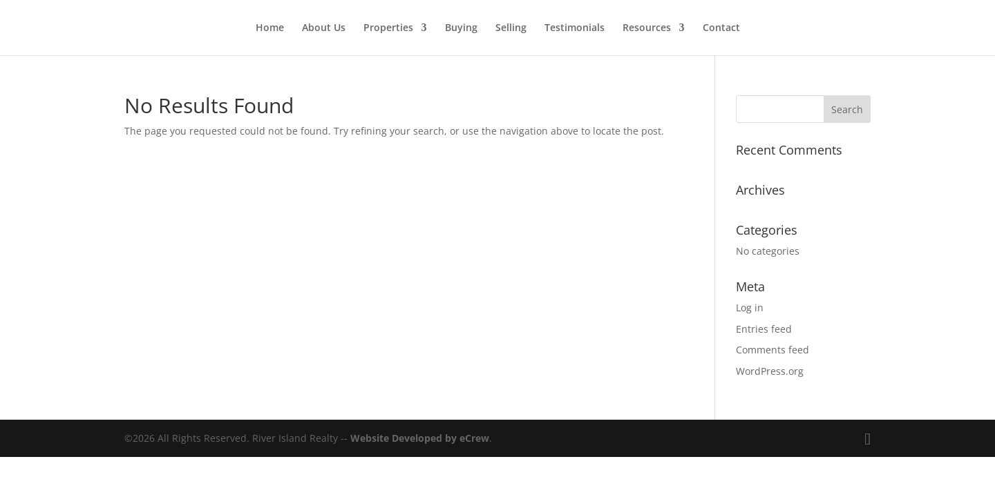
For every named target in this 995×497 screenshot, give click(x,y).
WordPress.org (770, 371)
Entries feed (764, 328)
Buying (461, 28)
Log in (750, 307)
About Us (323, 28)
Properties (388, 28)
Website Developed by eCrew (419, 438)
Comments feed (772, 349)
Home (270, 28)
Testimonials (574, 28)
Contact (721, 28)
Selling (511, 28)
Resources (647, 28)
